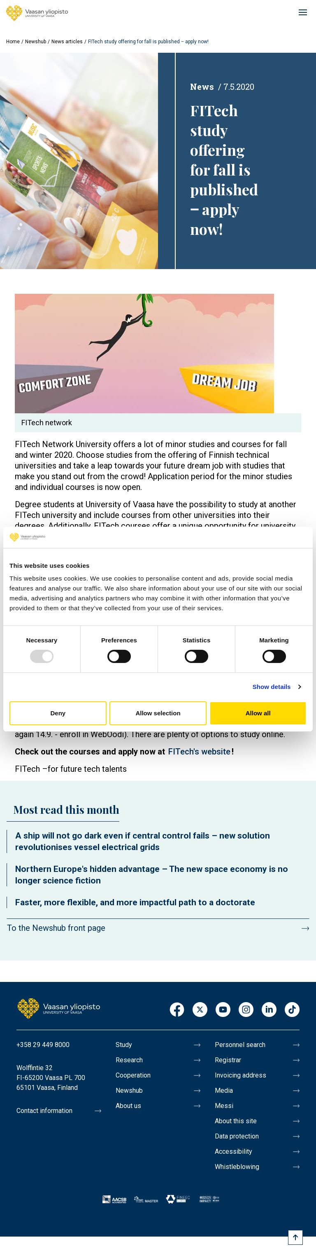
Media (224, 1090)
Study (124, 1045)
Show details (272, 686)
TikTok (292, 1010)
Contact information (44, 1111)
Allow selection (157, 713)
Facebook (177, 1010)
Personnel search (240, 1045)
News (202, 86)
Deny (57, 713)
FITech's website (199, 752)
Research (129, 1060)
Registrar (228, 1060)
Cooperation (133, 1075)
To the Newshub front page (56, 928)
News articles (67, 42)
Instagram (246, 1010)
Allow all (258, 713)
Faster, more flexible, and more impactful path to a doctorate (135, 902)
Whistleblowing (237, 1167)
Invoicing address (240, 1075)
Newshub (35, 42)
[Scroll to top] (295, 1237)
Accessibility (233, 1151)
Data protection (237, 1136)
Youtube (223, 1010)
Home (13, 42)
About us (128, 1106)
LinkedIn (269, 1010)
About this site (236, 1121)
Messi (224, 1106)
